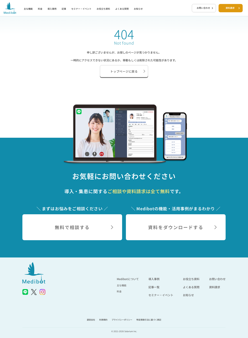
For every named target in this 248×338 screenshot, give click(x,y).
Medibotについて (128, 279)
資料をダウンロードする (182, 227)
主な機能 (28, 8)
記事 (64, 8)
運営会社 (91, 319)
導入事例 (52, 8)
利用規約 (103, 319)
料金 (40, 8)
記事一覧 (153, 287)
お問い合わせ (205, 8)
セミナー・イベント (81, 8)
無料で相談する (84, 227)
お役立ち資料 (103, 8)
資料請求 (233, 8)
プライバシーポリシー (122, 319)
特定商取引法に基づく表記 (148, 319)
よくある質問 (122, 8)
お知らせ (138, 8)
